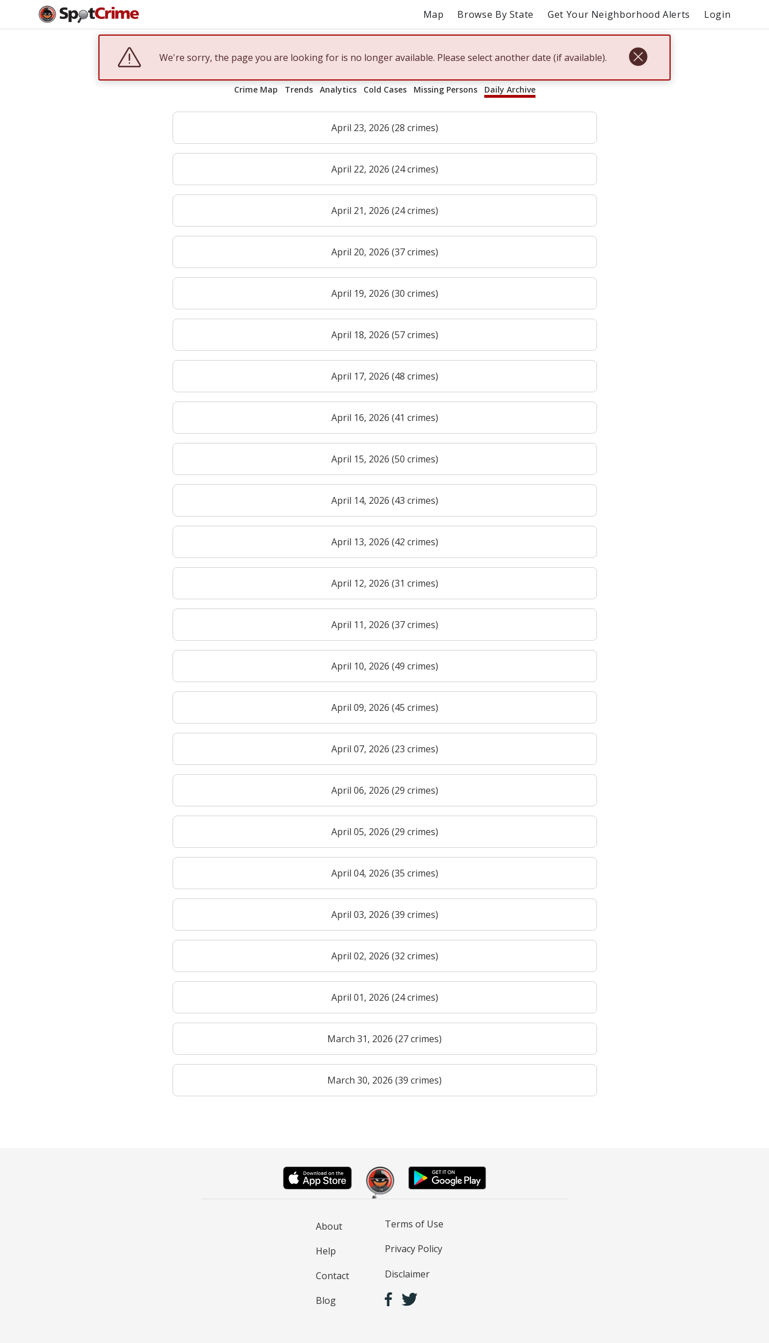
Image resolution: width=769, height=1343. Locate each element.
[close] (638, 57)
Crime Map (256, 89)
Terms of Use (414, 1224)
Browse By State (495, 14)
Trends (299, 89)
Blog (326, 1300)
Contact (332, 1275)
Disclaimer (407, 1274)
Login (717, 14)
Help (326, 1251)
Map (433, 14)
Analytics (338, 89)
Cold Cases (385, 89)
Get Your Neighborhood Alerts (619, 14)
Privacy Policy (413, 1248)
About (329, 1226)
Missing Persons (445, 89)
